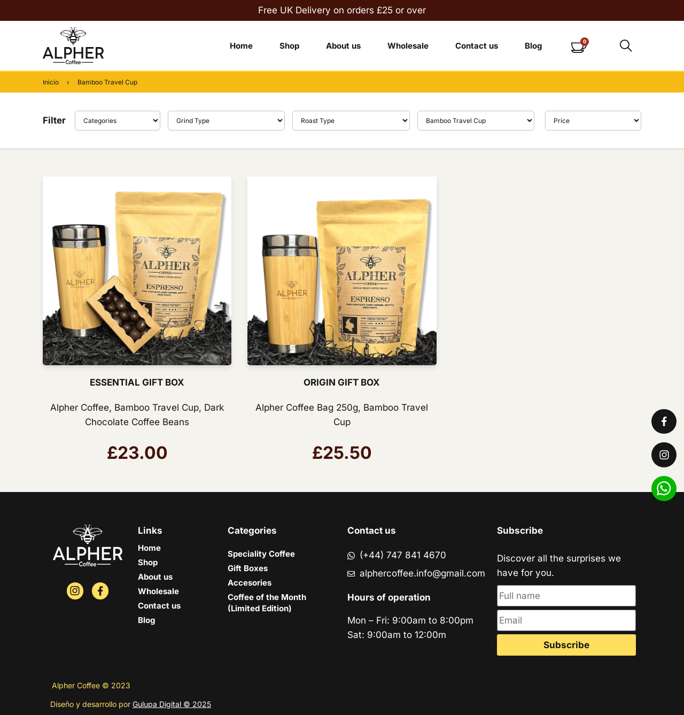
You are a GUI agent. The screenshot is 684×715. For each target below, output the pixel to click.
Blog (533, 46)
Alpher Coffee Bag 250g (306, 407)
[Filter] (117, 120)
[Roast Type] (351, 120)
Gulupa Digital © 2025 (172, 704)
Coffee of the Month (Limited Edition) (267, 602)
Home (241, 46)
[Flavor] (476, 120)
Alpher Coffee (79, 407)
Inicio (51, 82)
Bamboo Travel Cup (156, 407)
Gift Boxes (248, 568)
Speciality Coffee (261, 554)
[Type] (226, 120)
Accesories (249, 583)
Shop (289, 46)
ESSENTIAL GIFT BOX (137, 382)
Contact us (476, 46)
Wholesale (408, 46)
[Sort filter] (593, 120)
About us (343, 46)
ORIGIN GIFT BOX (342, 382)
